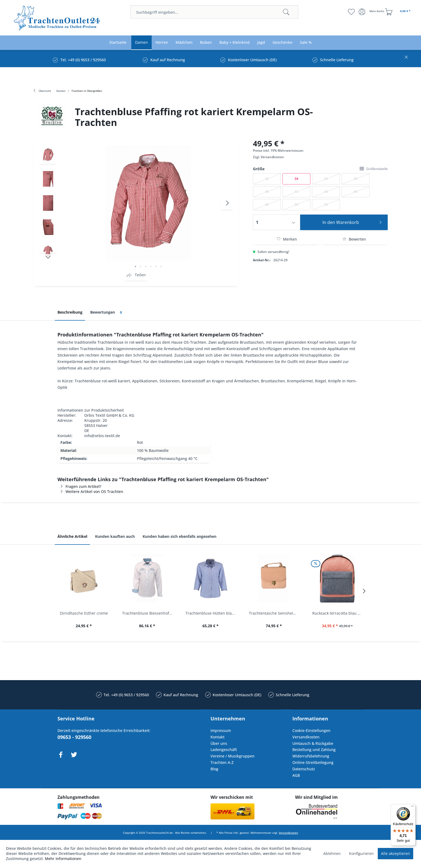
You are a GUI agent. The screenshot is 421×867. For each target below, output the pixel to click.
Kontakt (217, 736)
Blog (214, 768)
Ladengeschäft (223, 749)
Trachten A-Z (222, 762)
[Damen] (141, 42)
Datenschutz (303, 768)
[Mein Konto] (372, 11)
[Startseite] (118, 42)
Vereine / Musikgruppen (232, 756)
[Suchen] (286, 12)
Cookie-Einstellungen (311, 730)
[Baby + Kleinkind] (234, 42)
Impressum (220, 730)
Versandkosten (272, 157)
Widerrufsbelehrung (310, 756)
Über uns (218, 743)
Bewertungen (107, 312)
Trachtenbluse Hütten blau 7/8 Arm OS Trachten (212, 613)
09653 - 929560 (74, 737)
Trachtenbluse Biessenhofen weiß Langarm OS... (148, 613)
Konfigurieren (361, 853)
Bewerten (354, 239)
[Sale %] (305, 42)
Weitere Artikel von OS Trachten (90, 491)
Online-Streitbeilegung (312, 762)
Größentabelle (374, 168)
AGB (296, 775)
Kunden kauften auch (115, 536)
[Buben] (206, 42)
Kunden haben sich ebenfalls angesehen (179, 536)
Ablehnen (332, 853)
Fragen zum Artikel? (79, 486)
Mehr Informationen (63, 858)
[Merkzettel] (351, 11)
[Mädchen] (184, 42)
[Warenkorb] (398, 11)
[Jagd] (261, 42)
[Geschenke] (282, 42)
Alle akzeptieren (395, 853)
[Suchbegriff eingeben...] (214, 12)
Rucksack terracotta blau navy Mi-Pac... (338, 613)
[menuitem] (214, 12)
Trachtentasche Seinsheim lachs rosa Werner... (275, 613)
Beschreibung (69, 312)
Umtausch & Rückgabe (312, 743)
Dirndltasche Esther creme (84, 613)
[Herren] (162, 42)
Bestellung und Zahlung (314, 749)
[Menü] (412, 807)
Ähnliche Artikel (72, 536)
